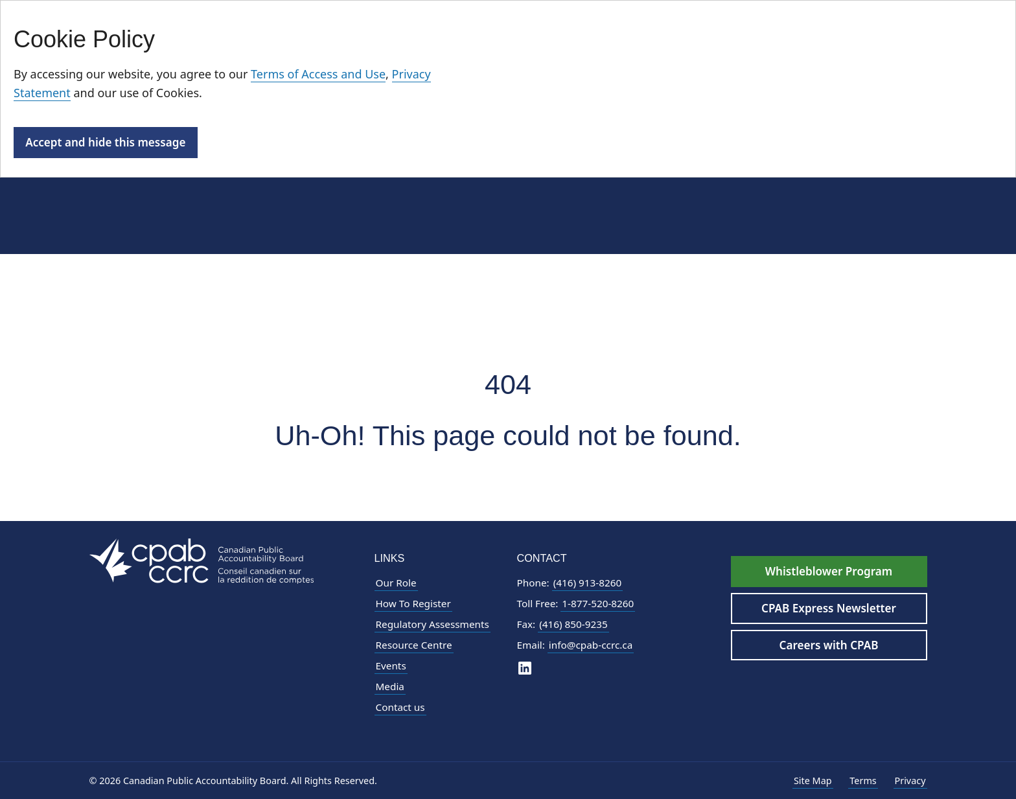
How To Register (413, 603)
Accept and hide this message (105, 142)
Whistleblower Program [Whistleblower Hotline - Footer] (828, 571)
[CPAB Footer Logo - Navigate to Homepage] (201, 560)
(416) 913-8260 (587, 582)
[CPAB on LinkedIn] (525, 667)
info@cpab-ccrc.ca (590, 644)
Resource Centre (414, 644)
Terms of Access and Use (318, 74)
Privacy (910, 780)
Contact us (400, 707)
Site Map (813, 780)
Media (390, 686)
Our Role (396, 582)
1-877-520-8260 (598, 603)
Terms (862, 780)
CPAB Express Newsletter (828, 608)
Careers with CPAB (829, 645)
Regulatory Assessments (432, 624)
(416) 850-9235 (573, 624)
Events (391, 665)
